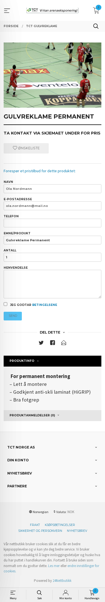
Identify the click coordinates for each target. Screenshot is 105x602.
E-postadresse (52, 203)
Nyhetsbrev (77, 531)
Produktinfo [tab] (22, 361)
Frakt (35, 525)
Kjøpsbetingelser (60, 525)
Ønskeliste (26, 148)
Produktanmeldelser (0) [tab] (32, 415)
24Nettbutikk (62, 580)
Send (13, 316)
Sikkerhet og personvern (40, 531)
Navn (52, 186)
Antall (52, 255)
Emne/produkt (52, 238)
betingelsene (44, 305)
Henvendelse (52, 282)
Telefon (52, 220)
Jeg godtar (30, 304)
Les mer (54, 565)
